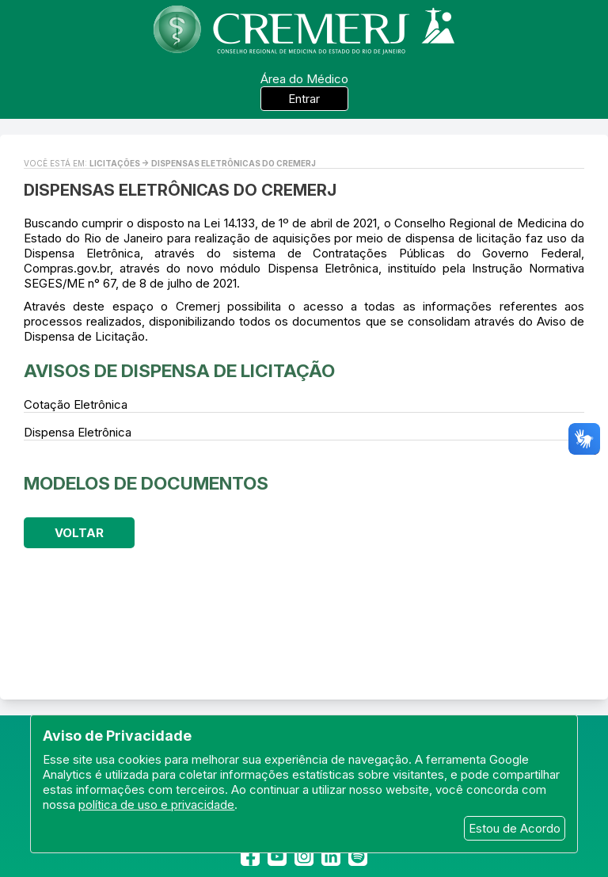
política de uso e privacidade (156, 804)
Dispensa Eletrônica (77, 432)
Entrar (304, 98)
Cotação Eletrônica (75, 404)
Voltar (79, 532)
